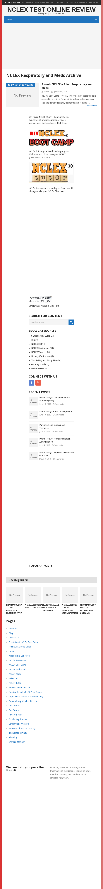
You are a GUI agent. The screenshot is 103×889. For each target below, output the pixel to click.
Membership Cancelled (19, 656)
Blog (11, 633)
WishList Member (17, 742)
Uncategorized (38, 364)
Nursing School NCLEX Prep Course (25, 692)
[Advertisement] (51, 46)
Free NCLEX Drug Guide (20, 647)
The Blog (13, 737)
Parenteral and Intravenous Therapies (80, 3)
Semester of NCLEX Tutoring (22, 728)
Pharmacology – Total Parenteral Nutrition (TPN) (54, 399)
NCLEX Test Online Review (51, 9)
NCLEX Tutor (15, 683)
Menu (9, 19)
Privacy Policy (15, 715)
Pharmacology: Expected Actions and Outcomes (56, 454)
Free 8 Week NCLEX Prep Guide (23, 642)
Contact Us (14, 637)
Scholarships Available (19, 724)
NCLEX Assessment (18, 660)
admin (46, 92)
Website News (37, 368)
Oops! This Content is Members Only (26, 696)
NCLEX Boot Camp (17, 665)
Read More (92, 106)
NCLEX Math (37, 344)
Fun (33, 340)
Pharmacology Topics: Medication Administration (54, 440)
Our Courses (14, 710)
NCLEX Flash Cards (17, 669)
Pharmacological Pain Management (37, 3)
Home (11, 651)
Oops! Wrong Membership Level (23, 701)
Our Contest (14, 705)
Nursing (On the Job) (41, 356)
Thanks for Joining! (18, 733)
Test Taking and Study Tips (44, 360)
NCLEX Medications (40, 348)
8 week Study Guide (40, 336)
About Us (13, 628)
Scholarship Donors (18, 719)
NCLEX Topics (37, 352)
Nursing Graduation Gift (20, 687)
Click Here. (62, 123)
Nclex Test (13, 678)
